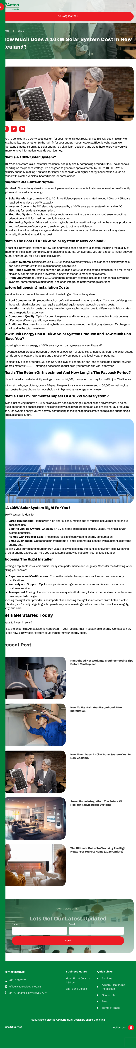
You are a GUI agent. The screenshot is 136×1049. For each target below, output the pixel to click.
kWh (118, 169)
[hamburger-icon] (130, 6)
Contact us (118, 630)
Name (15, 926)
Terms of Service (12, 1028)
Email (72, 926)
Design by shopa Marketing (89, 1021)
